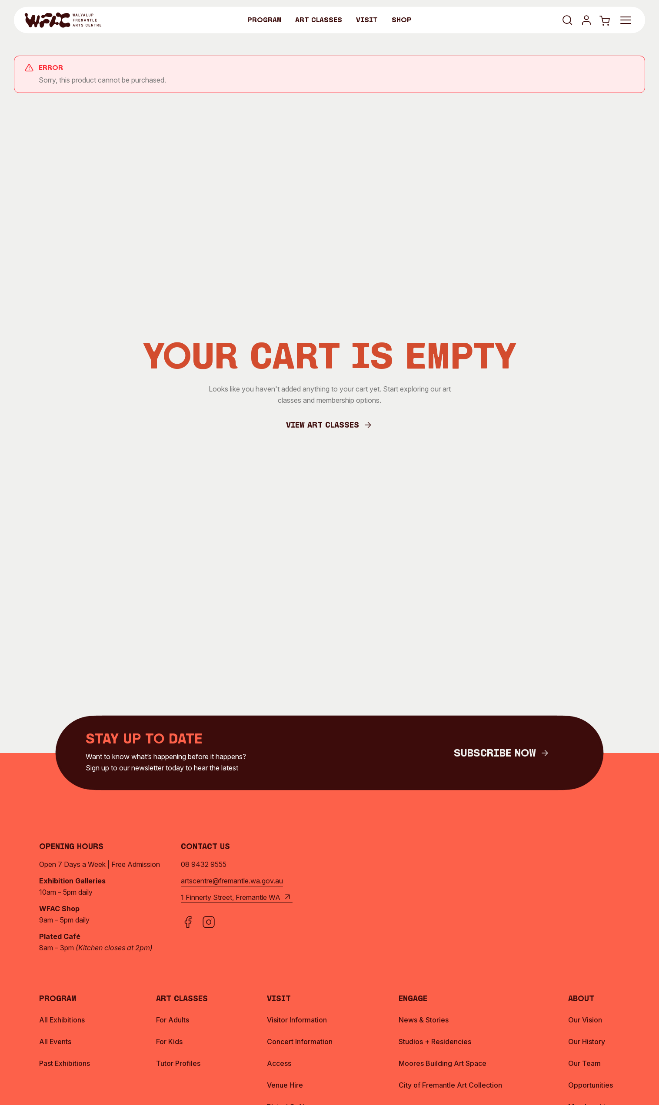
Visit (367, 20)
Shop (402, 20)
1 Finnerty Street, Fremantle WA (237, 897)
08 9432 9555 (203, 864)
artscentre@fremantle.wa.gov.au (232, 880)
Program (264, 20)
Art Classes (318, 20)
